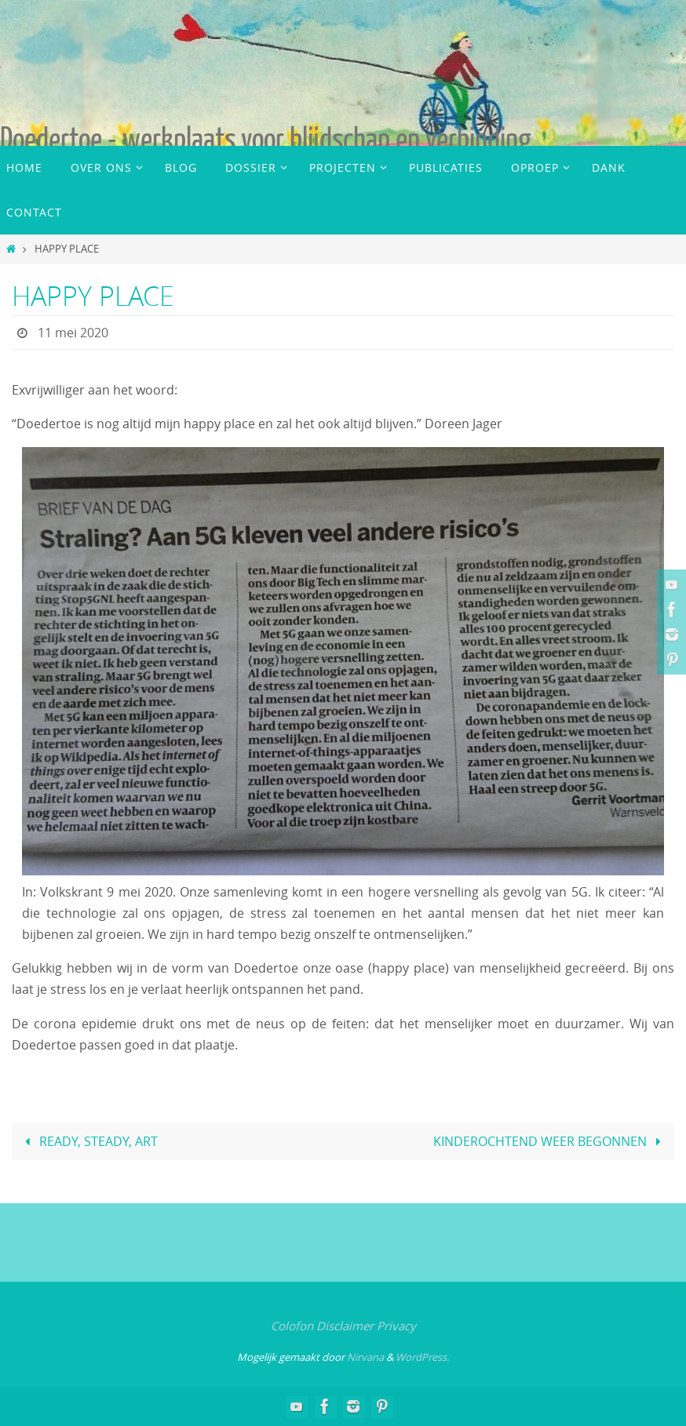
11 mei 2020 (73, 332)
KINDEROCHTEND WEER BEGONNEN (550, 1141)
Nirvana (365, 1357)
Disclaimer (345, 1325)
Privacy (396, 1325)
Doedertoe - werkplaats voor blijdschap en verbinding (265, 139)
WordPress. (422, 1357)
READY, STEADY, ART (87, 1141)
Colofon (292, 1325)
